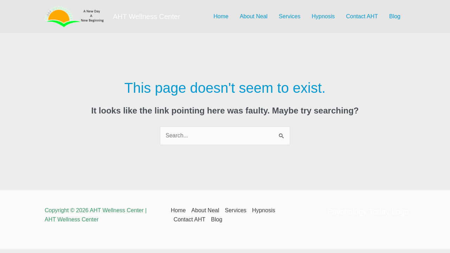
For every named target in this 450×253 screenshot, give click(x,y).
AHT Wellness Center (146, 16)
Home (221, 16)
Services (289, 16)
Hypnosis (323, 16)
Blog (394, 16)
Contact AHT (362, 16)
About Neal (254, 16)
